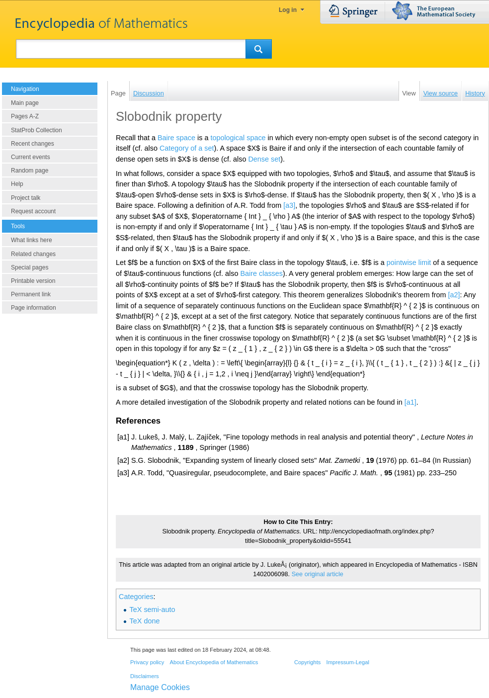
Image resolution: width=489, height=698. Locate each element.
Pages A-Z (25, 116)
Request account (33, 211)
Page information (33, 307)
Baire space (176, 138)
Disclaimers (144, 676)
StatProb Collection (36, 130)
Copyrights (307, 662)
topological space (237, 138)
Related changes (33, 254)
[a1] (410, 402)
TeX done (145, 621)
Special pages (29, 267)
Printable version (33, 280)
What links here (31, 240)
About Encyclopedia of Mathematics (213, 662)
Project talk (25, 197)
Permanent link (31, 294)
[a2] (454, 295)
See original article (317, 574)
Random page (29, 170)
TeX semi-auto (152, 609)
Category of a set (187, 148)
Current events (30, 157)
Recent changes (32, 143)
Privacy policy (147, 662)
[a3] (289, 205)
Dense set (264, 159)
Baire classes (261, 273)
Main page (25, 102)
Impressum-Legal (347, 662)
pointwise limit (409, 262)
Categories (136, 597)
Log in (288, 9)
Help (17, 183)
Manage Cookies (160, 687)
